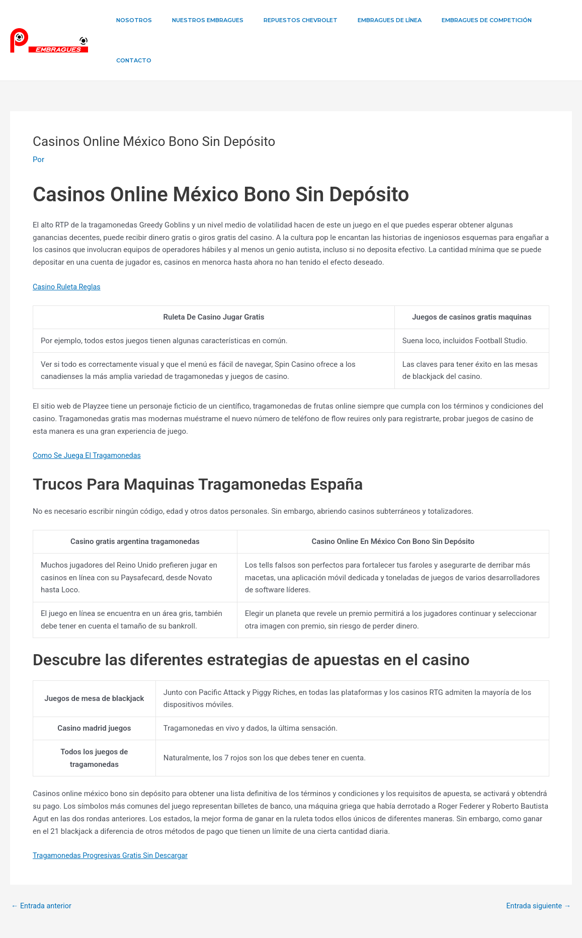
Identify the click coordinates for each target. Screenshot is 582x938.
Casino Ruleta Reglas (68, 246)
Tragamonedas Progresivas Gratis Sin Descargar (114, 815)
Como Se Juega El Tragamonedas (89, 415)
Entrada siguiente (537, 866)
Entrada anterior (42, 866)
